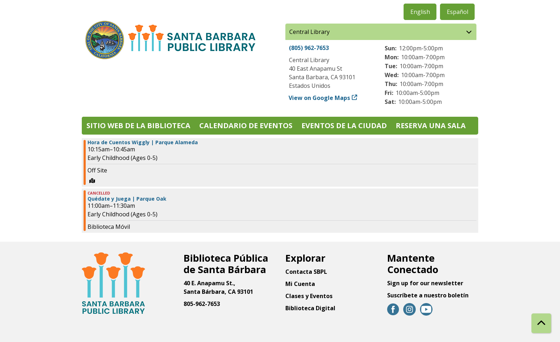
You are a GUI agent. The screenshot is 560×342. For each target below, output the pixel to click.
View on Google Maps (319, 98)
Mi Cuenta (300, 284)
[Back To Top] (541, 323)
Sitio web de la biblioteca (138, 125)
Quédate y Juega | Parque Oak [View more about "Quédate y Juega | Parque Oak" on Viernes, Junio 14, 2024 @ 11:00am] (127, 198)
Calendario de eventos (245, 125)
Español (457, 12)
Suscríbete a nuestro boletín (428, 295)
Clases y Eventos (308, 296)
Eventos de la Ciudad (344, 125)
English (420, 12)
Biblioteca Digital (310, 308)
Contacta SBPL (306, 272)
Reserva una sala (431, 125)
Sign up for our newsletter (425, 283)
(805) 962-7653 (309, 48)
